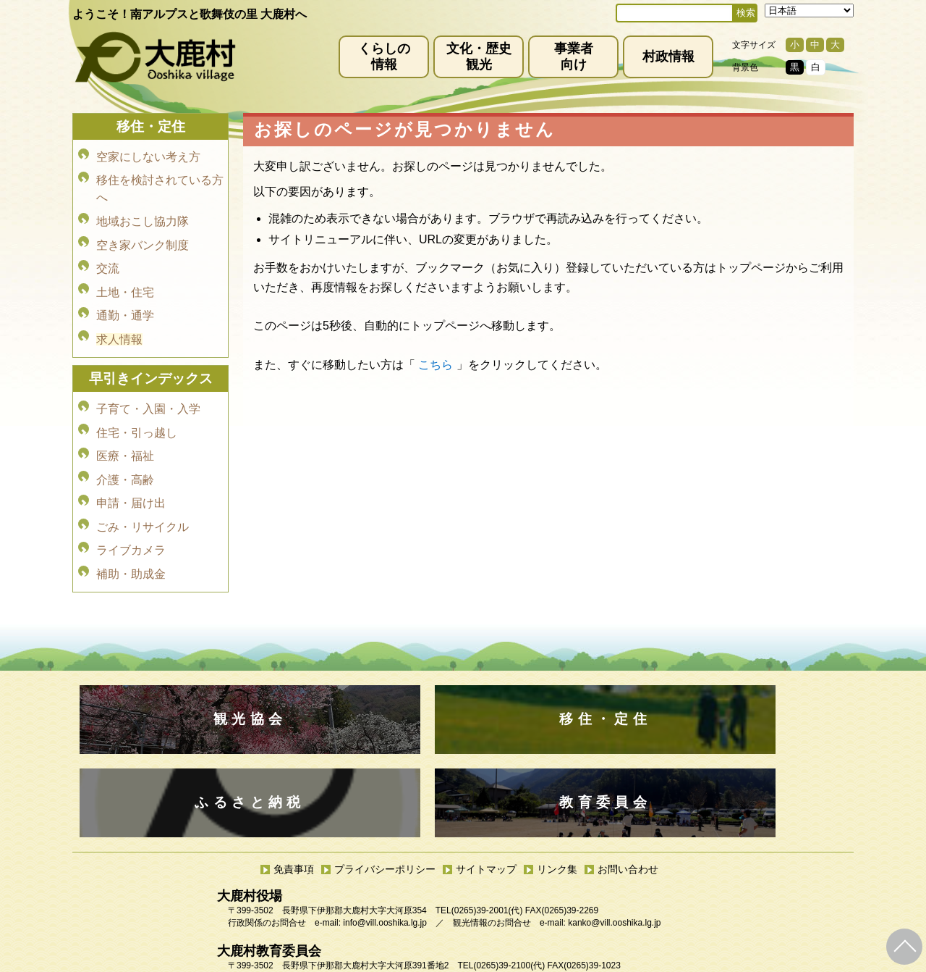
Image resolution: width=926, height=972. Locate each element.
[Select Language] (809, 10)
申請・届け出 (131, 462)
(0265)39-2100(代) (509, 882)
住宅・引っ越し (136, 401)
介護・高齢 (125, 442)
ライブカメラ (131, 503)
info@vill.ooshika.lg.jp (385, 839)
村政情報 (668, 56)
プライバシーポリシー (385, 786)
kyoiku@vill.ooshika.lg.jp (399, 894)
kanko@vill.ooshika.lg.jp (614, 839)
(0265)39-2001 (480, 827)
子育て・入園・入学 (148, 381)
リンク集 (557, 786)
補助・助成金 (131, 523)
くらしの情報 (384, 56)
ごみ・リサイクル (142, 483)
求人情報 (119, 315)
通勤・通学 (125, 294)
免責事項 (293, 786)
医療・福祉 (125, 422)
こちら (435, 365)
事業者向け (573, 56)
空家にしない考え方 (148, 155)
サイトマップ (486, 786)
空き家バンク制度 (142, 233)
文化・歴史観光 (478, 56)
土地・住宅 (125, 274)
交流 (107, 254)
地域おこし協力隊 (142, 213)
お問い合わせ (628, 786)
